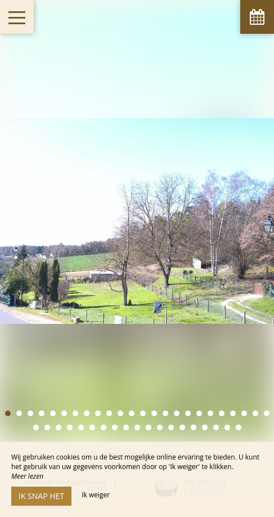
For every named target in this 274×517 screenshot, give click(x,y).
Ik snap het (41, 496)
